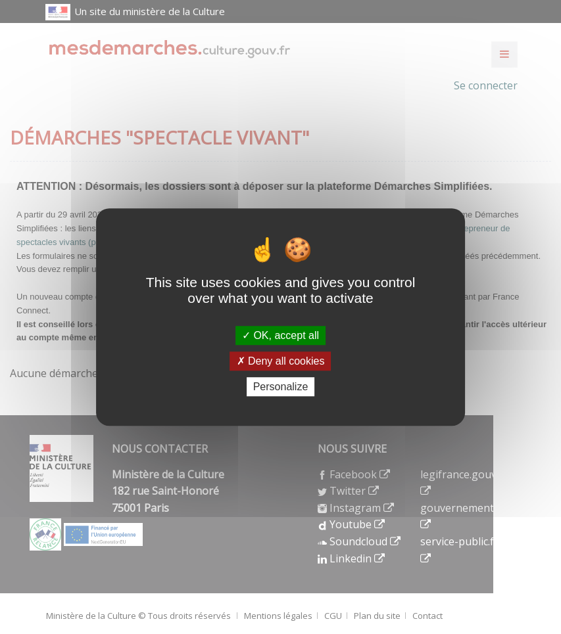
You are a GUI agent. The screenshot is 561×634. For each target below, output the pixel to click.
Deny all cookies (281, 361)
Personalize (280, 386)
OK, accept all (280, 335)
